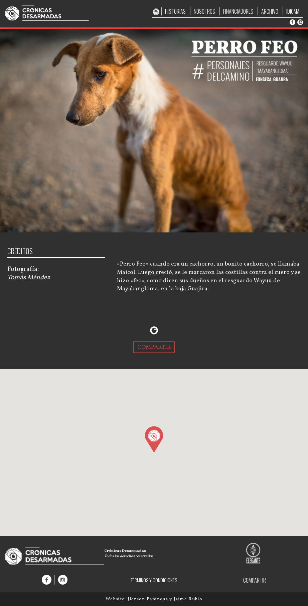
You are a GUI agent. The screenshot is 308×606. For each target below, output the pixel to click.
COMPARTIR (154, 347)
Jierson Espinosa (148, 599)
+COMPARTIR (253, 580)
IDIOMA (293, 11)
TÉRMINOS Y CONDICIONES (154, 580)
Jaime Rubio (188, 599)
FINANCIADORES (238, 11)
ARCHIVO (269, 11)
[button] (154, 439)
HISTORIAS (175, 11)
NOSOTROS (204, 11)
